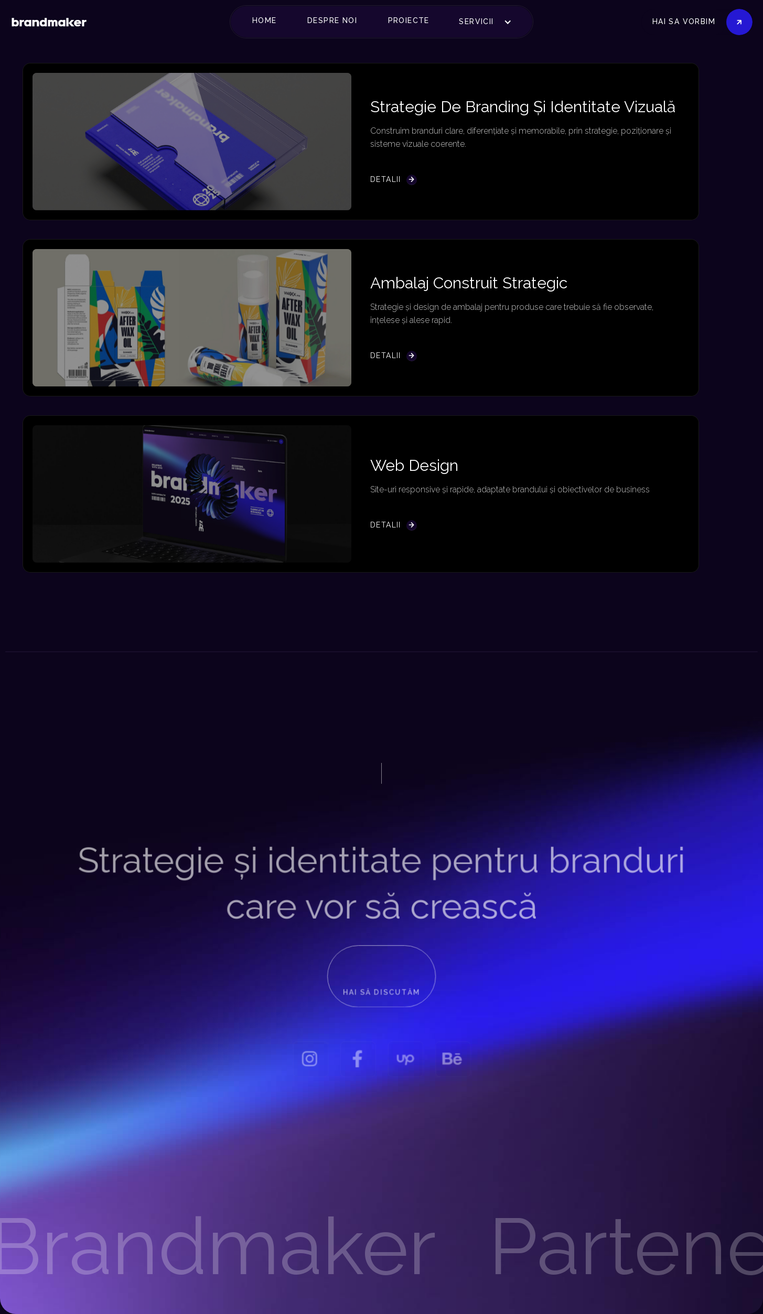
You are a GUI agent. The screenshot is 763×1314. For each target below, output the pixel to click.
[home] (49, 21)
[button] (268, 21)
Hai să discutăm (382, 995)
